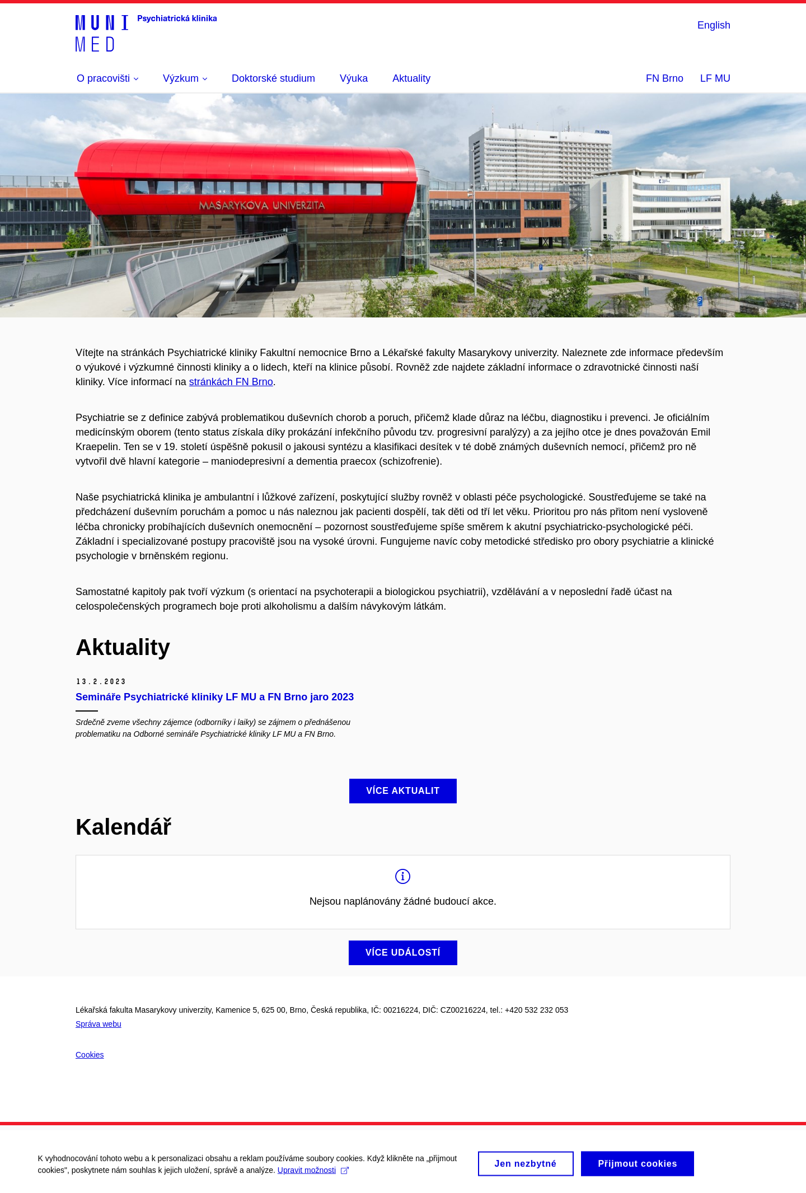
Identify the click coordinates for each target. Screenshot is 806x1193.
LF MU (715, 78)
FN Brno (664, 78)
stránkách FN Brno (231, 381)
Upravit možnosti (314, 1178)
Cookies (90, 1054)
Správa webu (98, 1023)
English (713, 25)
